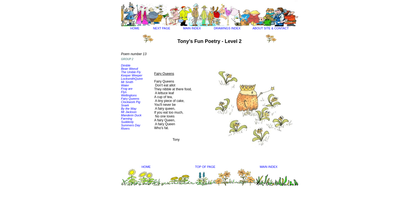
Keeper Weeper (131, 75)
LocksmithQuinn (132, 78)
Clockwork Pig (130, 102)
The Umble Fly (131, 72)
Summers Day (130, 125)
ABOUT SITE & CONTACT (271, 28)
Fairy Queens (130, 98)
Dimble (126, 65)
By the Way (129, 108)
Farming (126, 118)
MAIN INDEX (192, 28)
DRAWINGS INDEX (227, 28)
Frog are (127, 88)
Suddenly (127, 122)
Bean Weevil (129, 68)
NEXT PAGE (161, 28)
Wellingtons (129, 95)
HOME (134, 28)
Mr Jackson (129, 112)
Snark (125, 105)
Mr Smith (127, 82)
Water (125, 85)
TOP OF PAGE (205, 166)
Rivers (125, 128)
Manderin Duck (131, 115)
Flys (124, 92)
